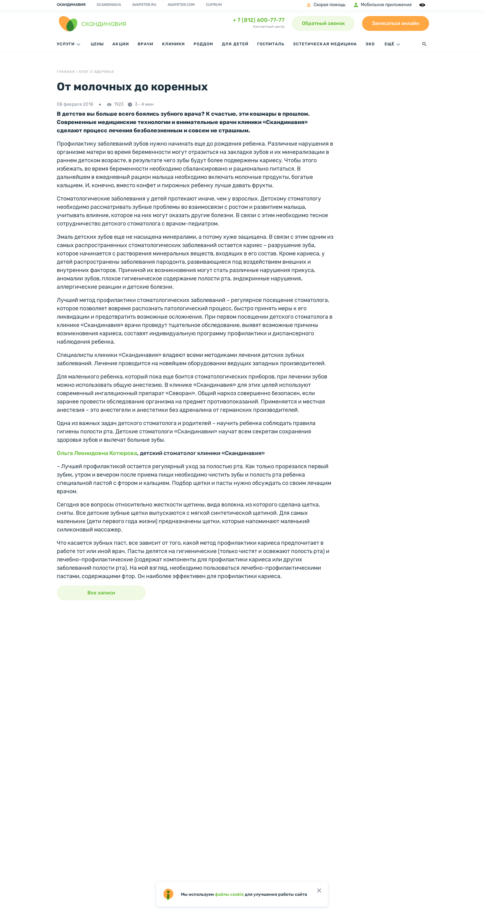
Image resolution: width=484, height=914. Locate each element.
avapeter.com (181, 4)
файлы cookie (229, 894)
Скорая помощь (325, 5)
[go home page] (92, 23)
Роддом (203, 44)
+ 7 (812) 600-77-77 (259, 20)
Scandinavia (109, 4)
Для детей (235, 44)
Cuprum (214, 4)
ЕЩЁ (393, 44)
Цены (97, 44)
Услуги (69, 44)
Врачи (145, 44)
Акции (120, 44)
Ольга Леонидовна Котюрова (97, 453)
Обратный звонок (323, 23)
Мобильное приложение (382, 5)
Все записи (101, 593)
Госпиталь (270, 44)
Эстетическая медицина (325, 44)
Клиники (173, 44)
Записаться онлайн (395, 23)
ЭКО (370, 44)
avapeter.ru (144, 4)
